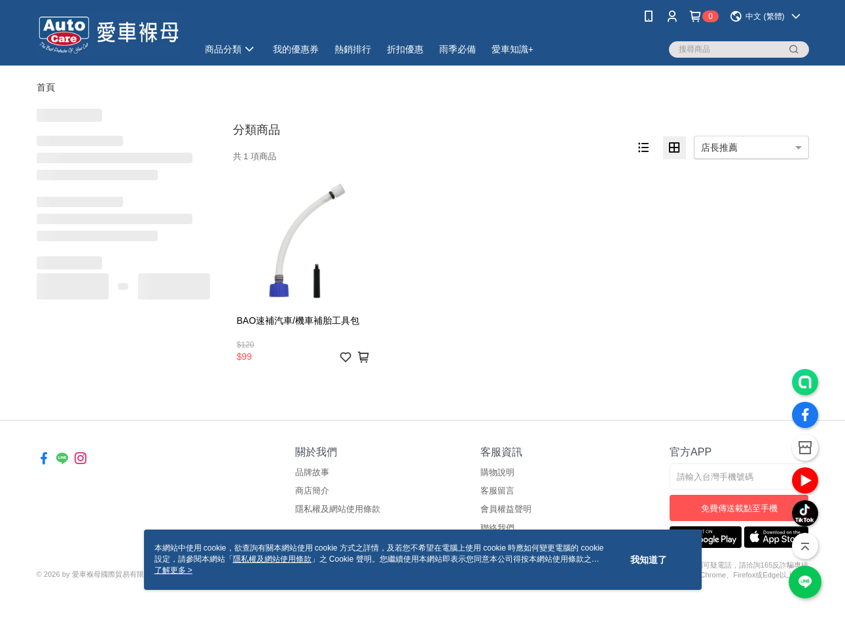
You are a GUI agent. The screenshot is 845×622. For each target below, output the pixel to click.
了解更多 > (173, 570)
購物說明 (497, 472)
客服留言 (497, 491)
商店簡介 (312, 491)
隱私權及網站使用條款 (337, 509)
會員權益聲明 (505, 509)
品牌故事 (312, 472)
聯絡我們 (497, 528)
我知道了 (648, 559)
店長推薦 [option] (719, 147)
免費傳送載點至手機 (739, 508)
